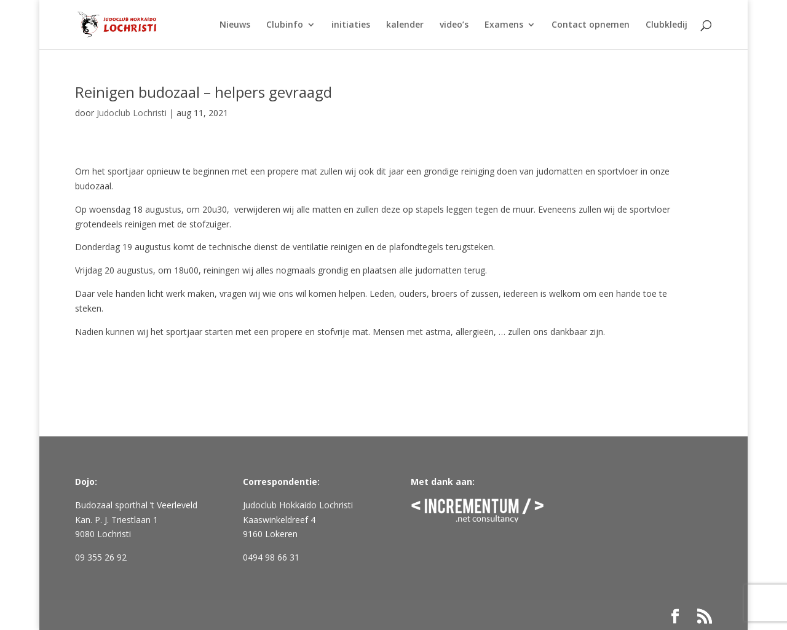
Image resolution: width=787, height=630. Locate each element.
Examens (503, 25)
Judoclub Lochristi (132, 113)
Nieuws (234, 25)
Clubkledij (666, 25)
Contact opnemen (591, 25)
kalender (405, 25)
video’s (454, 25)
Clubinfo (284, 25)
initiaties (350, 25)
